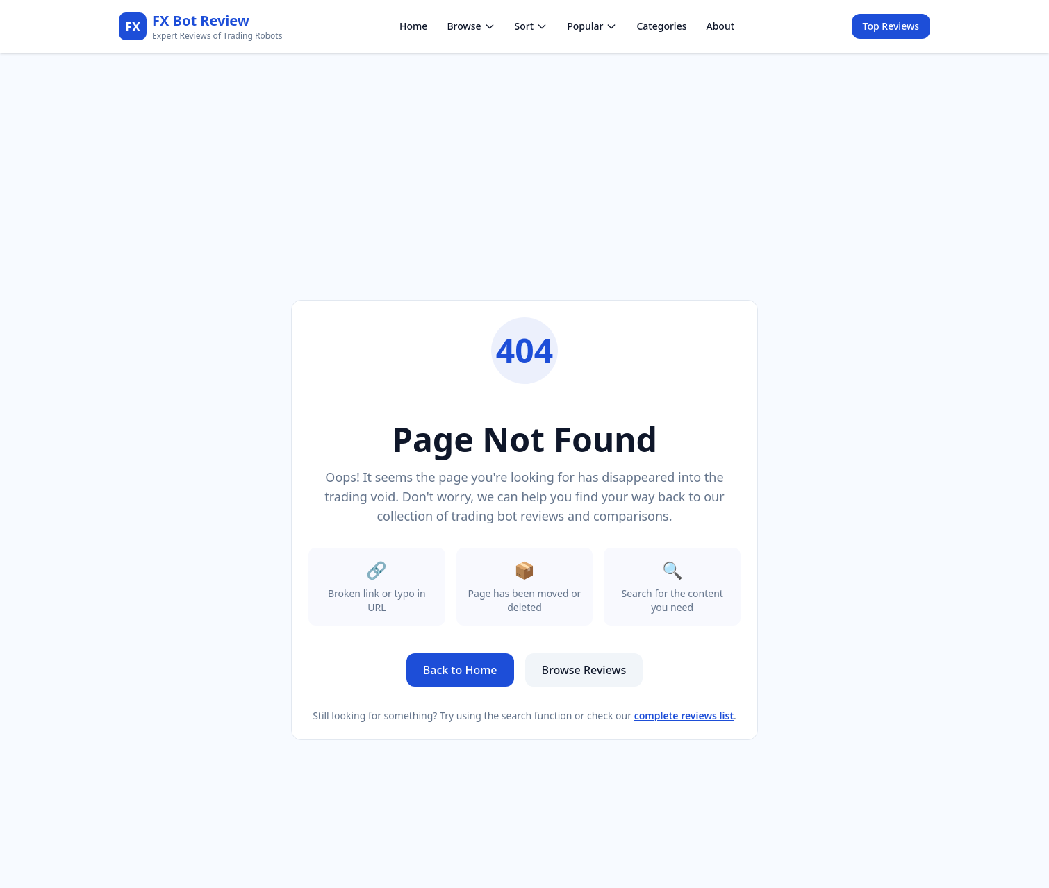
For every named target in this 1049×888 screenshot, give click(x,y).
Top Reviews (891, 26)
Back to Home (460, 670)
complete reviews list (684, 715)
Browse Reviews (584, 670)
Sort (531, 26)
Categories (661, 26)
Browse (471, 26)
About (720, 26)
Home (413, 26)
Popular (592, 26)
